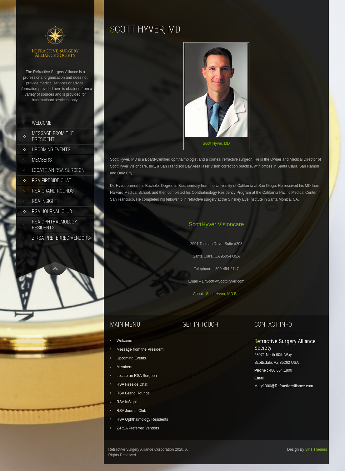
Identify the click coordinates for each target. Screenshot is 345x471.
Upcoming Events (51, 150)
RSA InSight (45, 201)
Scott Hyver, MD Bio (222, 294)
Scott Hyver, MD (216, 143)
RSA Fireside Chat (52, 180)
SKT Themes (316, 449)
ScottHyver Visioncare (216, 224)
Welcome (42, 123)
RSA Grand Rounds (53, 191)
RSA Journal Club (52, 211)
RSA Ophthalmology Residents (54, 225)
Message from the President (53, 136)
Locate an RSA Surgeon (58, 170)
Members (42, 160)
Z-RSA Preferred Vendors (61, 238)
